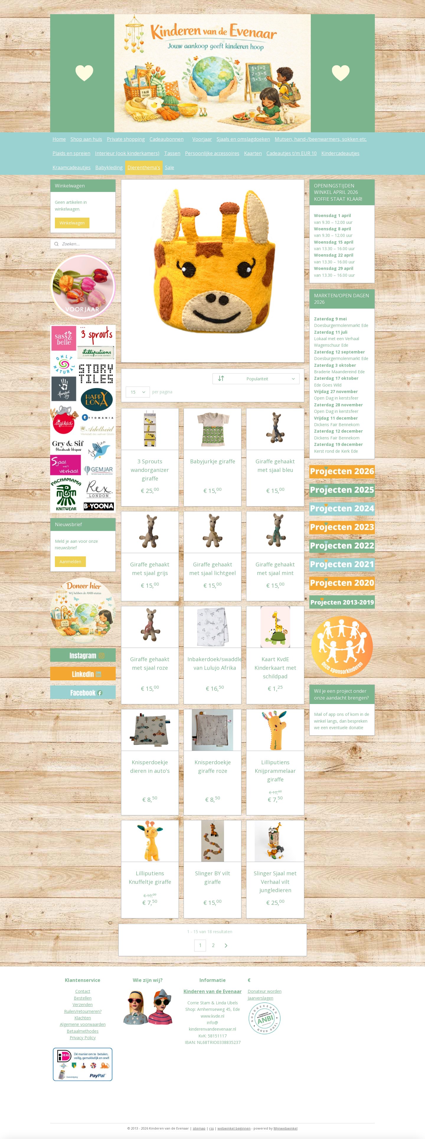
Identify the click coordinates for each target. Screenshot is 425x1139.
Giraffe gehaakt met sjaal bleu (275, 465)
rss (211, 1128)
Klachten (82, 1018)
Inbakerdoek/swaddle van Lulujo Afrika (214, 663)
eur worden (271, 991)
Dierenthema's (144, 167)
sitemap (199, 1128)
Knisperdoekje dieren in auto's (150, 766)
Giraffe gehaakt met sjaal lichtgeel (212, 568)
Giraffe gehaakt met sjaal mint (275, 568)
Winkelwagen (72, 223)
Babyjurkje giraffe (212, 461)
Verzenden (83, 1004)
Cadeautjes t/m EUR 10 (292, 153)
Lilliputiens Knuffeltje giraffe (150, 877)
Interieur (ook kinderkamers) (127, 153)
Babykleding (109, 167)
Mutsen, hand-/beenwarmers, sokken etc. (321, 139)
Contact (82, 991)
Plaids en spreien (71, 153)
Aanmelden (70, 561)
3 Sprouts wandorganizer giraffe (150, 470)
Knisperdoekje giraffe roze (212, 766)
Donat (254, 991)
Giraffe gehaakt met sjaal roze (149, 663)
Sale (169, 167)
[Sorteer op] (256, 379)
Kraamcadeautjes (72, 167)
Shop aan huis (86, 139)
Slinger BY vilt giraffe (212, 877)
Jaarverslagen (260, 998)
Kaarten (253, 153)
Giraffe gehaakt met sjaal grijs (149, 568)
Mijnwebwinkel (286, 1128)
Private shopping (126, 139)
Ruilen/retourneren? (83, 1011)
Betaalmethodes (83, 1031)
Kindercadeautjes (340, 153)
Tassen (172, 153)
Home (59, 139)
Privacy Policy (83, 1037)
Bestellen (82, 998)
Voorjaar (202, 139)
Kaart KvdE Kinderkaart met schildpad (275, 668)
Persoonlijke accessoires (212, 153)
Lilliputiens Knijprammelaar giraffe (275, 771)
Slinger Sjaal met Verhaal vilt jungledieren (275, 882)
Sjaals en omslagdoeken (243, 139)
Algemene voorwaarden (83, 1024)
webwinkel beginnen (234, 1128)
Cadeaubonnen (167, 139)
